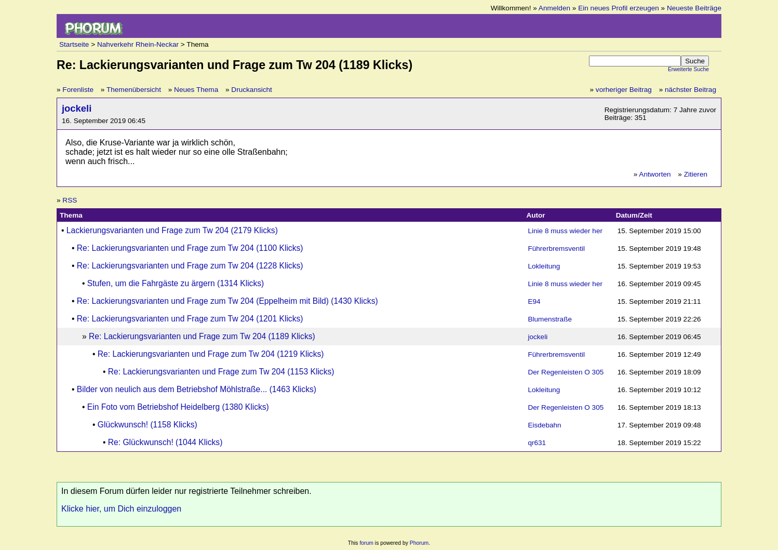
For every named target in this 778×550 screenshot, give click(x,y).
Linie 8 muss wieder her (565, 231)
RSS (69, 200)
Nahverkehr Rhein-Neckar (138, 44)
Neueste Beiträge (694, 8)
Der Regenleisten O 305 (565, 372)
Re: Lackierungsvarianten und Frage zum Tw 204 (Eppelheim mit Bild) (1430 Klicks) (227, 301)
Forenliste (77, 89)
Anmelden (554, 8)
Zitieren (695, 174)
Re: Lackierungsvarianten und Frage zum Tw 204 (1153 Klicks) (221, 371)
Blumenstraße (550, 319)
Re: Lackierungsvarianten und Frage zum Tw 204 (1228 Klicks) (190, 265)
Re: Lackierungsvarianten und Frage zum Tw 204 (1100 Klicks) (190, 248)
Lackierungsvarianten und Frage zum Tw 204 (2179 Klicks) (172, 230)
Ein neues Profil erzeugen (618, 8)
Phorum (419, 543)
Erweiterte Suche (688, 69)
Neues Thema (196, 89)
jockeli (76, 108)
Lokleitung (544, 266)
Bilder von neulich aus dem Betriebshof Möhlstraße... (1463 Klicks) (196, 389)
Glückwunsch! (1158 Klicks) (147, 424)
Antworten (654, 174)
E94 (534, 301)
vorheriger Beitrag (624, 89)
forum (366, 543)
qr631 (537, 443)
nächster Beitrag (690, 89)
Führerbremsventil (556, 248)
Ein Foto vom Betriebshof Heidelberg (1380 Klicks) (178, 407)
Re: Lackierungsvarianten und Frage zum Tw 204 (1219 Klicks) (211, 354)
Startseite (74, 44)
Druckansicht (251, 89)
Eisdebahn (544, 425)
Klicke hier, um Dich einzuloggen (121, 508)
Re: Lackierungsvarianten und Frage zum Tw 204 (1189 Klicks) (202, 336)
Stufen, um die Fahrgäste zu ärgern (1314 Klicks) (175, 283)
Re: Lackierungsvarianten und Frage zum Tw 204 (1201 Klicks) (190, 318)
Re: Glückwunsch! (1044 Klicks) (165, 442)
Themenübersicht (133, 89)
